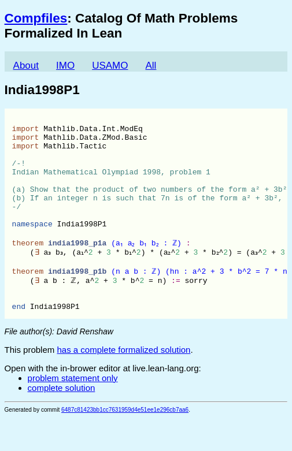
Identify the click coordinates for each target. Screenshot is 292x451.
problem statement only (73, 411)
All (150, 65)
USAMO (110, 65)
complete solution (61, 421)
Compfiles (36, 18)
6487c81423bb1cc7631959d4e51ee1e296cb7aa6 (124, 443)
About (26, 65)
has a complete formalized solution (123, 383)
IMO (65, 65)
